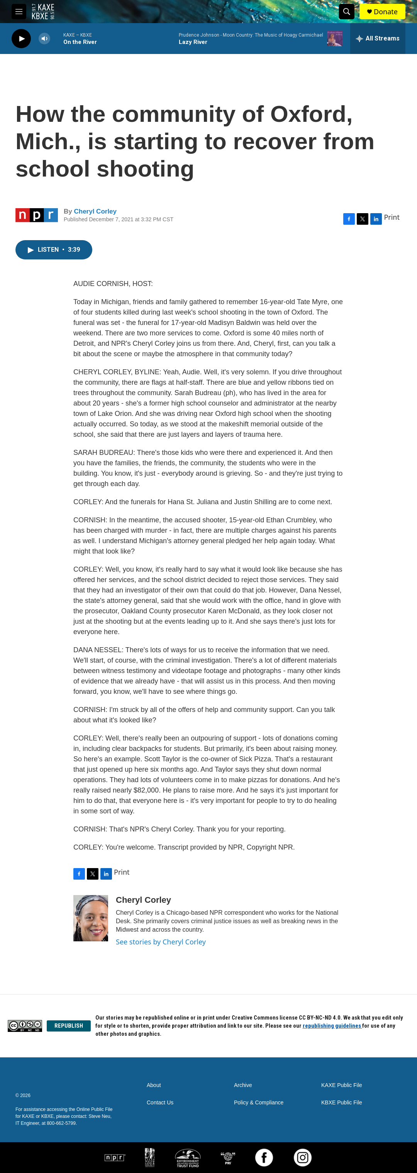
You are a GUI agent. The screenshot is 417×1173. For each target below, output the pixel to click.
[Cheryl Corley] (90, 918)
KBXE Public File (341, 1103)
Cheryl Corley (95, 211)
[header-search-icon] (346, 11)
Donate (386, 12)
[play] (21, 38)
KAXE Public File (341, 1085)
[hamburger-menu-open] (19, 11)
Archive (243, 1085)
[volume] (44, 38)
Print (392, 217)
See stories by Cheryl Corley (161, 941)
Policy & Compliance (258, 1103)
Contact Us (160, 1103)
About (154, 1085)
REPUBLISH (68, 1025)
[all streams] (377, 38)
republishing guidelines (332, 1025)
